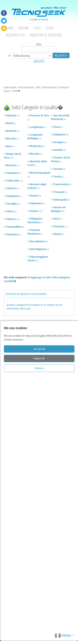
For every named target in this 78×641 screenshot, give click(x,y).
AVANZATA (39, 61)
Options (39, 368)
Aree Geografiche (26, 87)
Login (49, 28)
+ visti (37, 28)
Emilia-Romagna (49, 87)
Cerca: (39, 47)
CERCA (61, 55)
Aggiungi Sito (15, 35)
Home (10, 28)
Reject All (39, 358)
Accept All (39, 348)
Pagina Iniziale (10, 87)
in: (30, 56)
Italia (38, 87)
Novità (23, 28)
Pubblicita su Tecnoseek (46, 35)
